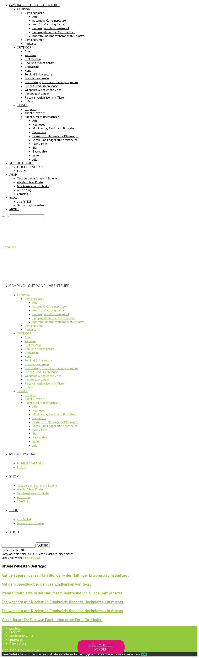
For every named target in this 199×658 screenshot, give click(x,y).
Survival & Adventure (38, 74)
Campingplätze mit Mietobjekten (53, 32)
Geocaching (32, 67)
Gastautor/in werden (30, 205)
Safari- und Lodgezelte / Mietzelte (55, 140)
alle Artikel (24, 201)
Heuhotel (38, 124)
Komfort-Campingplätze (48, 24)
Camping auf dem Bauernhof (50, 28)
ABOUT (14, 209)
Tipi (34, 147)
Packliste (30, 43)
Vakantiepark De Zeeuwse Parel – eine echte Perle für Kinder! (52, 619)
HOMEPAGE (33, 558)
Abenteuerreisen (35, 113)
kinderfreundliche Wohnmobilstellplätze (58, 36)
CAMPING (23, 9)
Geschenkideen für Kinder (33, 186)
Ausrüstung (24, 190)
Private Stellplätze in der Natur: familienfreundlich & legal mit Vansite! (62, 593)
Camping (22, 194)
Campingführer (34, 40)
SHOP (13, 174)
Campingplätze (34, 13)
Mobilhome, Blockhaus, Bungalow (54, 128)
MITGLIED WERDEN (30, 167)
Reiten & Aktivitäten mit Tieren (45, 97)
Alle (35, 16)
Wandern (30, 55)
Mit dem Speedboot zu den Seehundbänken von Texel (46, 584)
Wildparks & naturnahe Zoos (43, 90)
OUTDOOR (24, 47)
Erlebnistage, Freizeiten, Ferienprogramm (51, 82)
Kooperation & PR (21, 636)
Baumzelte (39, 151)
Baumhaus (39, 132)
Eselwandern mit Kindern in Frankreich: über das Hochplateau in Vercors (62, 601)
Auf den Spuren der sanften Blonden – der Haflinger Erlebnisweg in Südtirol (65, 575)
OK (144, 654)
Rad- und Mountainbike (39, 63)
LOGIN (21, 171)
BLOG (13, 197)
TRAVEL (22, 105)
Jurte (35, 155)
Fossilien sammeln (37, 78)
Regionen (30, 109)
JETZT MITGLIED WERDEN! (101, 647)
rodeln (29, 101)
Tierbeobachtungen (37, 94)
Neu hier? (15, 628)
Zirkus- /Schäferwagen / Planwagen (55, 136)
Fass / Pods (39, 144)
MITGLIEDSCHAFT (21, 163)
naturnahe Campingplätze (49, 20)
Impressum (16, 639)
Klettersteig (33, 59)
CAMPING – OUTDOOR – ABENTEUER (34, 5)
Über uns (14, 632)
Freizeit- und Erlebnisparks (41, 86)
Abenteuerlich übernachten (42, 117)
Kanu (28, 70)
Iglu (34, 159)
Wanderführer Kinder (30, 182)
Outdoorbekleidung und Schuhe (37, 178)
